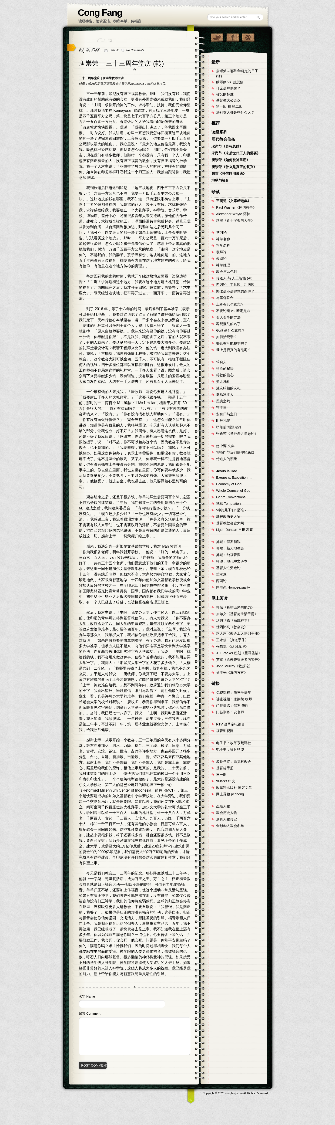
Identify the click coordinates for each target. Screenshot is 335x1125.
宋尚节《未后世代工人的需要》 (235, 153)
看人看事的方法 (228, 317)
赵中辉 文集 (225, 446)
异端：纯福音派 (228, 555)
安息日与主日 (226, 414)
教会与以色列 (226, 272)
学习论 (221, 232)
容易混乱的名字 (228, 324)
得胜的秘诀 (225, 368)
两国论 (221, 581)
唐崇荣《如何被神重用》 (230, 160)
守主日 (221, 408)
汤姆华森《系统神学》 (233, 620)
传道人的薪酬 (226, 459)
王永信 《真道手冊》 (232, 640)
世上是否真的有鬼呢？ (233, 350)
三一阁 (221, 774)
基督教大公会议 (228, 100)
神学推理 (223, 265)
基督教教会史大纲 (230, 523)
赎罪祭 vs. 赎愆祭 (229, 82)
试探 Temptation (228, 503)
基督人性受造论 (228, 568)
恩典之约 (223, 401)
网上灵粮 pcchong (230, 794)
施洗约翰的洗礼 (228, 388)
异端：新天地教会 (230, 548)
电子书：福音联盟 (230, 749)
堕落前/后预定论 (228, 427)
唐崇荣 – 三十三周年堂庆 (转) (121, 63)
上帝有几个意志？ (230, 304)
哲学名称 (223, 245)
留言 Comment (89, 1013)
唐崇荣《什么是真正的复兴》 (234, 167)
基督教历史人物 (228, 516)
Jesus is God (226, 471)
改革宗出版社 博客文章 (234, 788)
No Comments (135, 50)
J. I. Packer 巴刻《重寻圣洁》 (239, 653)
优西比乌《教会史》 (232, 627)
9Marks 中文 (225, 781)
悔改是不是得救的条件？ (235, 291)
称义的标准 (225, 94)
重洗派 (221, 574)
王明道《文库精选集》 (233, 201)
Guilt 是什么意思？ (230, 330)
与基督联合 (225, 298)
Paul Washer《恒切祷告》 (236, 207)
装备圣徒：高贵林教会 (233, 761)
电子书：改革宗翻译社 (233, 743)
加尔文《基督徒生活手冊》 (237, 614)
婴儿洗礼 (223, 381)
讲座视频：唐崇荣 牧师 (234, 699)
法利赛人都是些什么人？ (235, 112)
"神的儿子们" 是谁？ (231, 510)
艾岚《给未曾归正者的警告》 (238, 659)
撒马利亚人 (225, 394)
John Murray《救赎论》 (234, 666)
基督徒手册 (225, 768)
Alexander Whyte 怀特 (233, 214)
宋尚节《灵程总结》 (227, 146)
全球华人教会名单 (230, 826)
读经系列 (219, 132)
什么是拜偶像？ (228, 88)
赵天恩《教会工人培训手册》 (238, 633)
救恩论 (221, 259)
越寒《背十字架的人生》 (235, 220)
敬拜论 (221, 252)
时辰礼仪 (223, 421)
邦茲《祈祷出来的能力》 (235, 607)
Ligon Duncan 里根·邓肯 (234, 530)
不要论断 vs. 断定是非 (233, 311)
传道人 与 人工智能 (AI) (234, 278)
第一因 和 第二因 (229, 106)
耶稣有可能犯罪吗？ (232, 343)
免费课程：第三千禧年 (233, 693)
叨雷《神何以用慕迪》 (228, 174)
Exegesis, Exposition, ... (234, 477)
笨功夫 (221, 362)
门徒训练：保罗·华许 (232, 706)
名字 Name (87, 996)
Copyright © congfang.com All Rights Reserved (235, 1093)
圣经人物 (223, 806)
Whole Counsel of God (233, 490)
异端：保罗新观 (228, 542)
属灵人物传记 (226, 819)
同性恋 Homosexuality (233, 587)
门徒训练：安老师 (230, 712)
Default (114, 50)
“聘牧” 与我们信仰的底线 (235, 452)
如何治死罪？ (226, 337)
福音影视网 (225, 731)
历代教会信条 (223, 139)
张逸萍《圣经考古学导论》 (237, 434)
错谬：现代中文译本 (232, 561)
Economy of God (228, 484)
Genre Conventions (230, 497)
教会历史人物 (226, 813)
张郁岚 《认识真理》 (232, 646)
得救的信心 (225, 375)
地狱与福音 (220, 180)
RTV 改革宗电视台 (230, 724)
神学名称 (223, 239)
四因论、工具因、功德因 (235, 285)
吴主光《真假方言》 (232, 672)
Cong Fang (100, 12)
